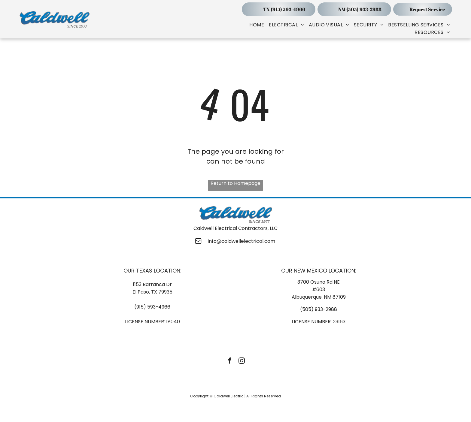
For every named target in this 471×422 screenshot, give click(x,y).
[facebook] (229, 361)
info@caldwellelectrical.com (241, 241)
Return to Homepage (235, 183)
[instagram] (241, 361)
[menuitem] (256, 25)
